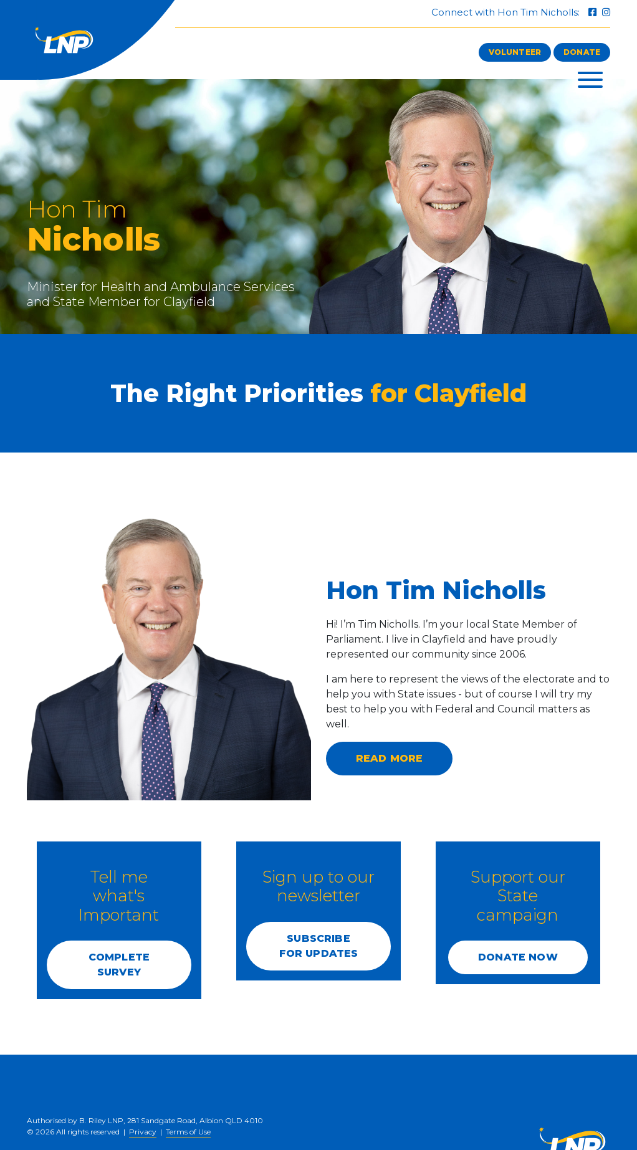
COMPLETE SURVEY (119, 964)
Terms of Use (188, 1131)
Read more (389, 758)
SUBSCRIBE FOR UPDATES (318, 945)
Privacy (142, 1131)
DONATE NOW (518, 957)
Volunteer (515, 52)
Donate (581, 52)
